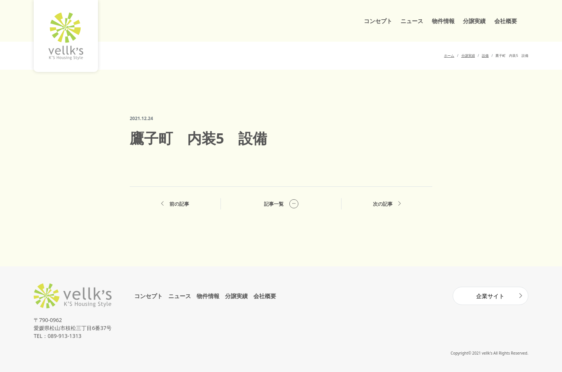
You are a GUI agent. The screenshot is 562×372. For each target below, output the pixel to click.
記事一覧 (281, 203)
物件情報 (443, 21)
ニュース (412, 21)
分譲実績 (474, 21)
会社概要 (505, 21)
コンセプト (378, 21)
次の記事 (387, 204)
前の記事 (175, 204)
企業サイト (490, 296)
